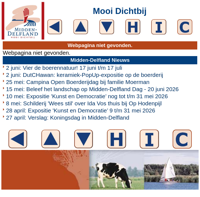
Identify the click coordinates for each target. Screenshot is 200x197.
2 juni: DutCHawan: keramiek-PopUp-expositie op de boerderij (84, 75)
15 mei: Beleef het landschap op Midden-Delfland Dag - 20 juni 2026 (92, 89)
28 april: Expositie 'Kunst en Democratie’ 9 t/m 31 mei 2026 (80, 110)
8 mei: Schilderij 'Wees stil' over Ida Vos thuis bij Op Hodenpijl (84, 103)
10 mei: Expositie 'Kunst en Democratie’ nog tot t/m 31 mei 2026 (87, 96)
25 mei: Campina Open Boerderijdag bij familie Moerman (78, 82)
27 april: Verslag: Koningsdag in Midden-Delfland (67, 117)
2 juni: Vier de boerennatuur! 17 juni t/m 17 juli (64, 68)
